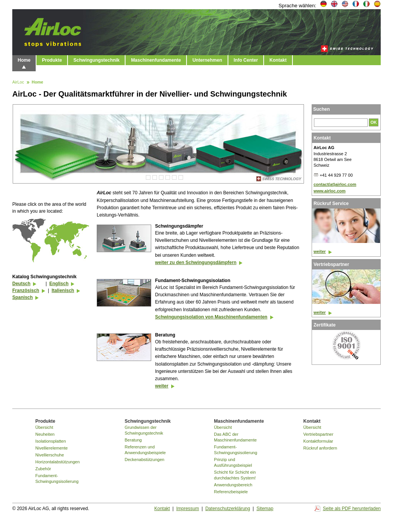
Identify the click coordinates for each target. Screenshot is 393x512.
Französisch (25, 290)
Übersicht (44, 427)
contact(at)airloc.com (335, 184)
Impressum (187, 508)
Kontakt (278, 60)
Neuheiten (44, 434)
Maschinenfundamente (156, 60)
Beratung (133, 440)
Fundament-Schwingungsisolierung (57, 478)
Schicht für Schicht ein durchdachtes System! (235, 475)
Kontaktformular (318, 441)
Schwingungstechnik (96, 60)
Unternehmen (207, 60)
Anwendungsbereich (233, 484)
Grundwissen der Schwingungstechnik (144, 430)
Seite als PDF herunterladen (352, 508)
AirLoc (18, 82)
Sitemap (264, 508)
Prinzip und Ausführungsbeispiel (233, 462)
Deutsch (21, 283)
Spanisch (22, 297)
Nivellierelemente (51, 448)
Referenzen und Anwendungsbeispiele (145, 450)
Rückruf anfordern (320, 448)
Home (24, 60)
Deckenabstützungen (144, 459)
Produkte (52, 60)
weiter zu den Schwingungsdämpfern (195, 262)
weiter (161, 386)
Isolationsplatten (50, 441)
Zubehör (43, 468)
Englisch (58, 283)
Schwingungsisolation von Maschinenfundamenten (211, 317)
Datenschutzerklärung (227, 508)
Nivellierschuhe (49, 455)
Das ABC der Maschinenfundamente (235, 437)
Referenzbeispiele (231, 491)
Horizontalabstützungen (57, 461)
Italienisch (62, 290)
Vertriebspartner (318, 434)
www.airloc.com (329, 191)
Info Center (246, 60)
